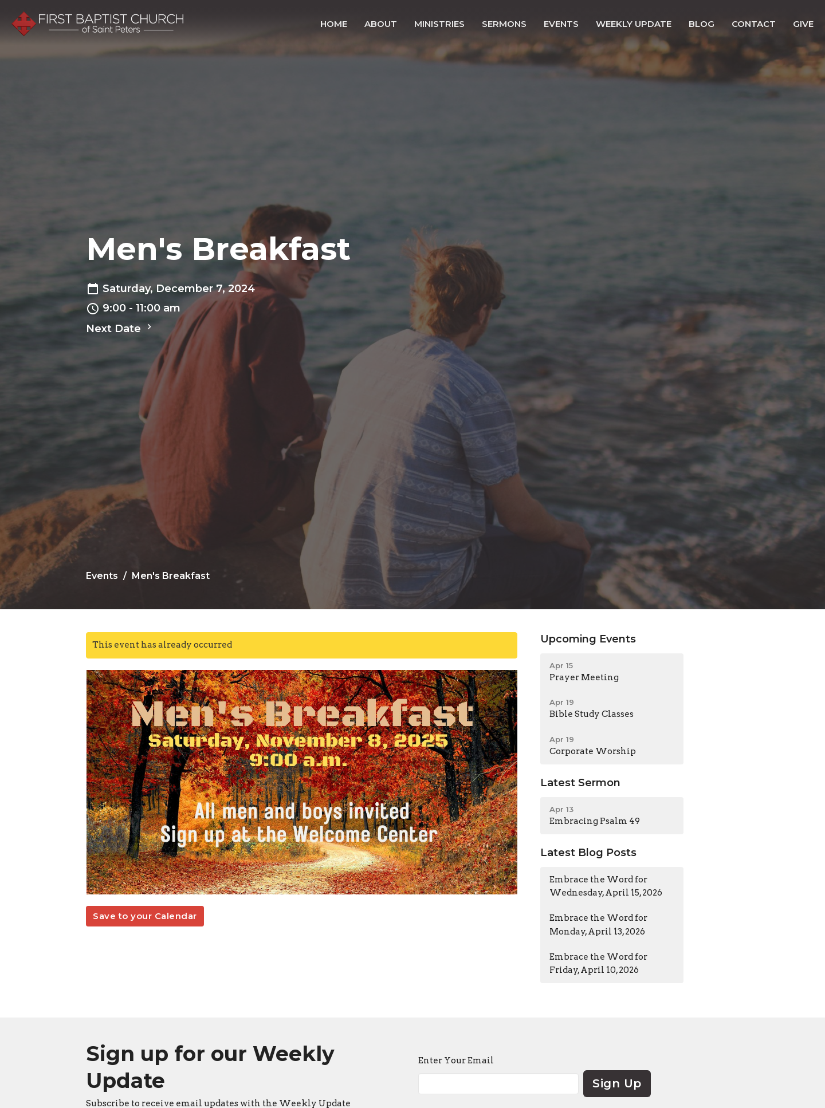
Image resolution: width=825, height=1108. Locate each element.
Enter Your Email (456, 1060)
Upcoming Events (588, 639)
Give (803, 23)
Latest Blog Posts (588, 852)
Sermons (504, 23)
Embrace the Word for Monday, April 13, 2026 (598, 924)
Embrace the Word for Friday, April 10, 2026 (598, 963)
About (380, 23)
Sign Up (617, 1083)
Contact (754, 23)
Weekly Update (633, 23)
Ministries (439, 23)
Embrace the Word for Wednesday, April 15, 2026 (605, 886)
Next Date (120, 328)
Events (561, 23)
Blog (701, 23)
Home (333, 23)
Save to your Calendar (145, 915)
